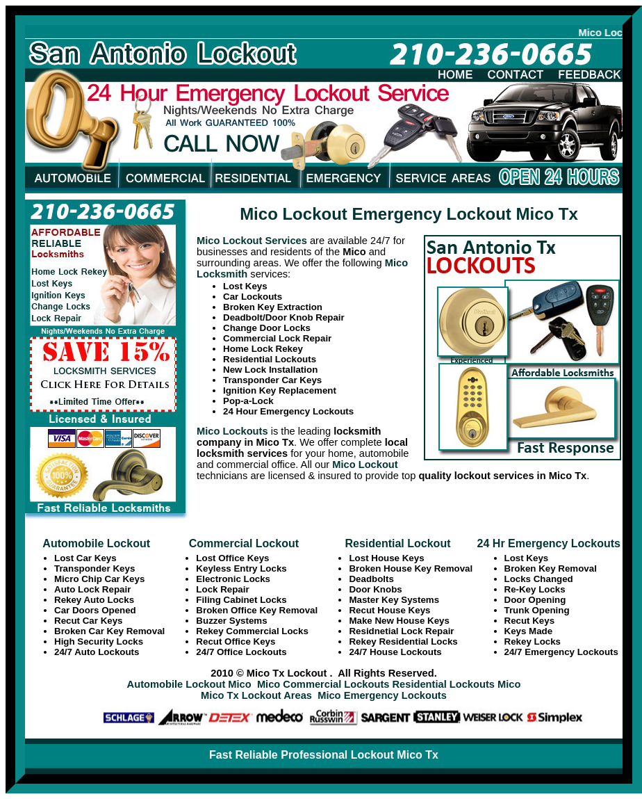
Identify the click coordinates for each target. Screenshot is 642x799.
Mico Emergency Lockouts (382, 695)
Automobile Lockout (96, 543)
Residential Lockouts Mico (457, 684)
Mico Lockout (364, 464)
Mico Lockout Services (252, 240)
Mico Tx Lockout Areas (256, 695)
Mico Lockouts (232, 431)
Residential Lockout (397, 543)
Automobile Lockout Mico (189, 684)
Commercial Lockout (244, 543)
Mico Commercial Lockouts (323, 684)
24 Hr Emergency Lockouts (548, 543)
